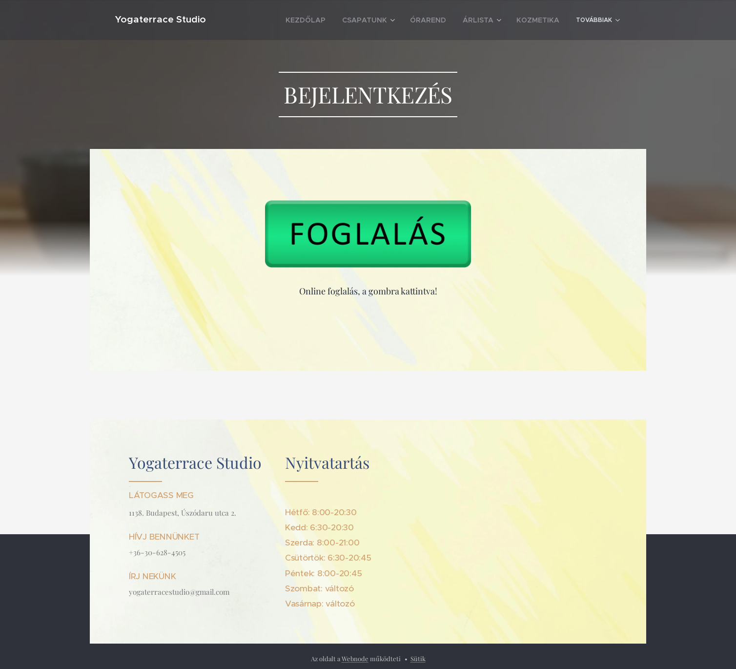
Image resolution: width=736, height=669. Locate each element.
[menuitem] (266, 20)
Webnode (355, 658)
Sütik (418, 658)
